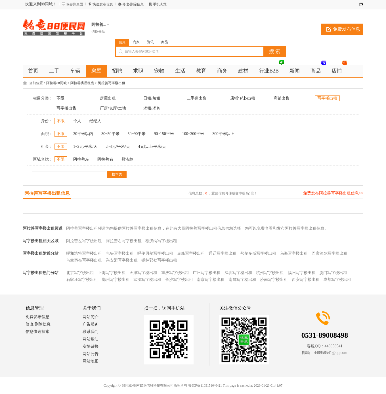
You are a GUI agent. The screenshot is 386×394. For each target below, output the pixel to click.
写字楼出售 (66, 108)
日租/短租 (151, 98)
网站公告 (90, 354)
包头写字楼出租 (120, 253)
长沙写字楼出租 (179, 279)
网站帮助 (90, 339)
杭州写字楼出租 (270, 273)
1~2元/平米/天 (85, 146)
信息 (122, 42)
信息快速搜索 (37, 331)
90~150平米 (164, 134)
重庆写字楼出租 (175, 273)
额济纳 (127, 159)
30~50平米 (110, 134)
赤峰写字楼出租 (191, 253)
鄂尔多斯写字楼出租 (258, 253)
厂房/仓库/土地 (113, 108)
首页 (33, 71)
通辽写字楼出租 (222, 253)
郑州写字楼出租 (116, 279)
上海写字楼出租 (112, 273)
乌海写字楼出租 (294, 253)
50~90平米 (137, 134)
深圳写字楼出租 (238, 273)
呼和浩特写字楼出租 (84, 253)
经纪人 (95, 121)
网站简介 (90, 317)
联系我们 (90, 331)
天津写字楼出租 (143, 273)
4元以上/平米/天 (152, 146)
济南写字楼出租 (274, 279)
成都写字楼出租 (337, 279)
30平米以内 (83, 134)
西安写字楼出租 (306, 279)
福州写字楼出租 (302, 273)
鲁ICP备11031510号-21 (205, 385)
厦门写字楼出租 (333, 273)
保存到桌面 (74, 4)
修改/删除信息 (133, 4)
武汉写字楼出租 (147, 279)
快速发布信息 (103, 4)
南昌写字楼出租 (242, 279)
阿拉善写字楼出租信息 (47, 193)
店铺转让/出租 (242, 98)
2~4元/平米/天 (118, 146)
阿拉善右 (105, 159)
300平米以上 (223, 134)
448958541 (334, 346)
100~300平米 (193, 134)
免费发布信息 (346, 29)
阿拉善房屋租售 (82, 83)
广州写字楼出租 (207, 273)
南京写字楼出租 (211, 279)
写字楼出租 (327, 98)
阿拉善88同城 (56, 83)
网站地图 (90, 361)
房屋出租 (108, 98)
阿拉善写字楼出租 (111, 83)
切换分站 (98, 32)
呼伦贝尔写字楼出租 (155, 253)
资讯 (150, 42)
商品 (164, 42)
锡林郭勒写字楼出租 (159, 260)
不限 (60, 98)
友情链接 (90, 346)
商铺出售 (282, 98)
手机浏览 (160, 4)
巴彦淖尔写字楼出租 (329, 253)
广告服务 (90, 324)
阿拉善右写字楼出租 (124, 241)
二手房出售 (197, 98)
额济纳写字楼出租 (161, 241)
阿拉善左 (81, 159)
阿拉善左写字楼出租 (84, 241)
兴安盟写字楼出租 (122, 260)
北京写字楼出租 (80, 273)
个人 (77, 121)
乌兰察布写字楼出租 (84, 260)
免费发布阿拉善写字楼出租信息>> (333, 193)
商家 (136, 42)
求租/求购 (151, 108)
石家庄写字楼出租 (82, 279)
